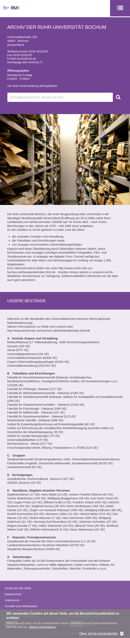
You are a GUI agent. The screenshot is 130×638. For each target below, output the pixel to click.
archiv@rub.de (26, 58)
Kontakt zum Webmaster (21, 606)
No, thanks (121, 634)
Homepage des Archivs (22, 62)
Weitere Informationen (42, 627)
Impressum (12, 600)
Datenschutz (13, 594)
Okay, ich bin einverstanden (98, 634)
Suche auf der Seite (18, 588)
